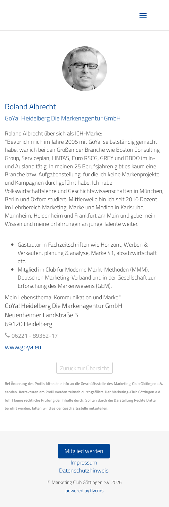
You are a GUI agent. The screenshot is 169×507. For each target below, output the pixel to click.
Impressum (84, 462)
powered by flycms (84, 490)
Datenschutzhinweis (83, 470)
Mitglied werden (83, 451)
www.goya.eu (23, 347)
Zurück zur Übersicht (84, 368)
